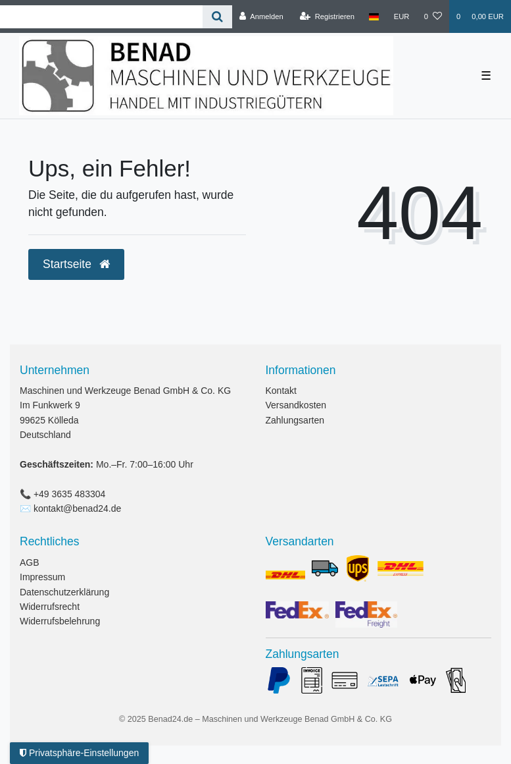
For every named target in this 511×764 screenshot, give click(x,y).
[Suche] (217, 16)
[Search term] (101, 16)
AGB (29, 562)
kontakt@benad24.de (77, 508)
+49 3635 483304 (69, 494)
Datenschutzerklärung (64, 592)
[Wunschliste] (433, 16)
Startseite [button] (76, 264)
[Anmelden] (261, 16)
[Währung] (402, 16)
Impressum (42, 577)
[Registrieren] (327, 16)
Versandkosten (296, 405)
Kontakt (281, 390)
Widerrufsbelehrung (60, 621)
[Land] (374, 16)
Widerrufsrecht (50, 606)
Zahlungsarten (295, 420)
